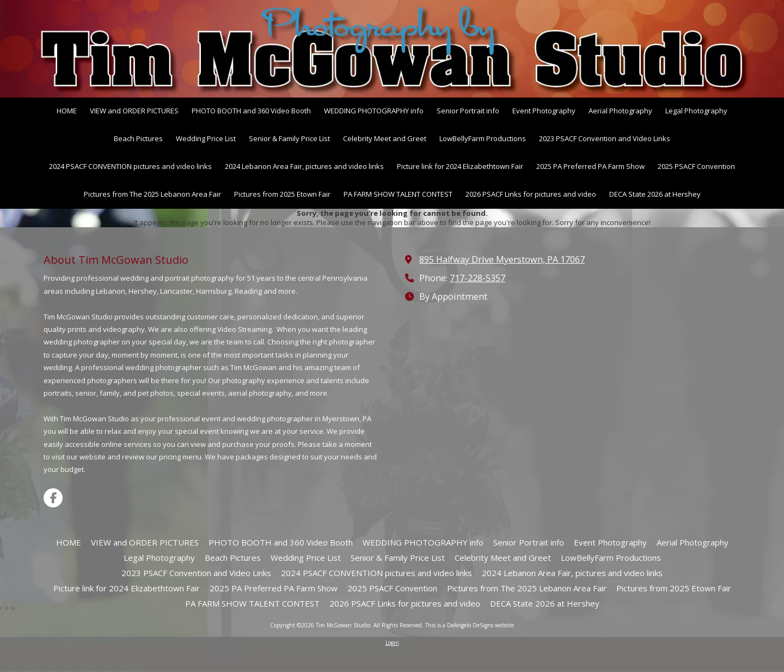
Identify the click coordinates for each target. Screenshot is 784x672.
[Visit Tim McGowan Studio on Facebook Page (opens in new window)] (53, 497)
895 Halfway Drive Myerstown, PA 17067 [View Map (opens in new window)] (502, 259)
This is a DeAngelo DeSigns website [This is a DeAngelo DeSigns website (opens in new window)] (469, 625)
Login (392, 642)
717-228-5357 (477, 278)
